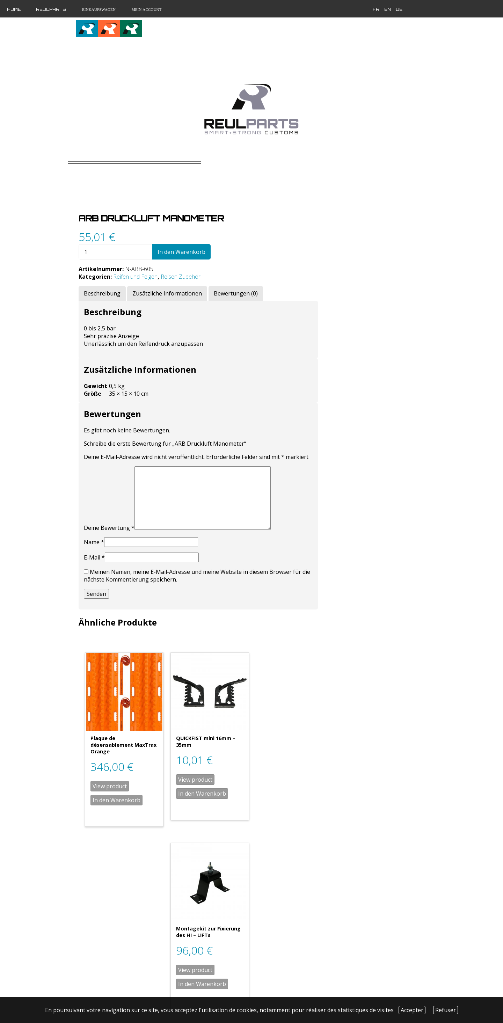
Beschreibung (224, 247)
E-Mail (216, 519)
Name (216, 503)
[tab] (224, 247)
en (360, 9)
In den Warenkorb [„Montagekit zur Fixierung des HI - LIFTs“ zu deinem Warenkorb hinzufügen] (393, 753)
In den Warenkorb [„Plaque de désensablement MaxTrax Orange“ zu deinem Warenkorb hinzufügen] (239, 753)
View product (232, 739)
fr (349, 9)
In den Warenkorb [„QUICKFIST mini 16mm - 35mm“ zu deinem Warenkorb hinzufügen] (316, 746)
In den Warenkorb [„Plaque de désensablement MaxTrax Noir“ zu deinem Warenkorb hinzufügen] (239, 941)
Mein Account (146, 9)
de (372, 9)
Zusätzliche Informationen (289, 247)
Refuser (445, 1010)
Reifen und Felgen (257, 230)
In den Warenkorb (304, 205)
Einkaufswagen (98, 9)
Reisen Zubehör (303, 230)
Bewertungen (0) (358, 247)
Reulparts (51, 9)
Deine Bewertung (231, 489)
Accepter (412, 1010)
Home (14, 9)
